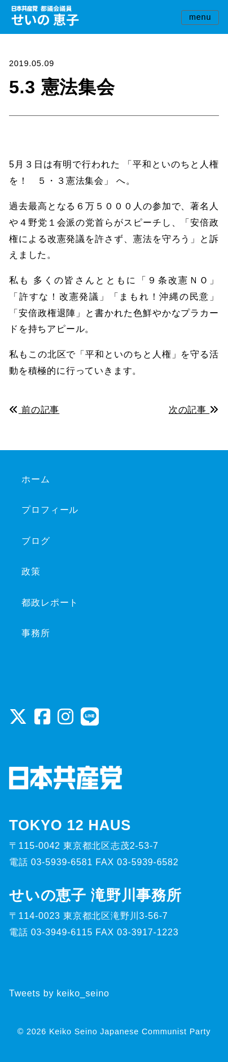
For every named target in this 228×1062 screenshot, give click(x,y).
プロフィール (49, 510)
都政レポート (49, 602)
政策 (31, 571)
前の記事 (34, 410)
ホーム (35, 479)
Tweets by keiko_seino (59, 993)
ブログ (35, 541)
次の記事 (194, 410)
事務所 (35, 633)
